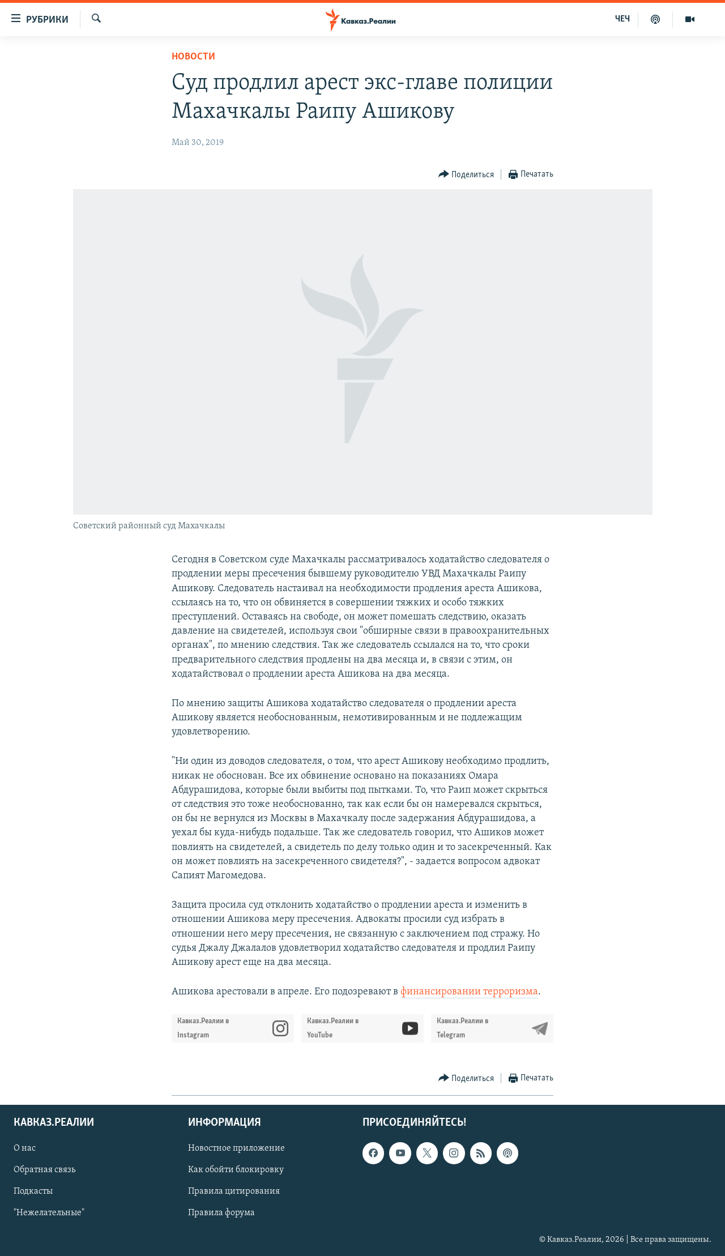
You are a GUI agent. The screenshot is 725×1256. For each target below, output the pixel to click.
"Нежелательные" (49, 1213)
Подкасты (33, 1192)
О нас (25, 1149)
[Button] (466, 174)
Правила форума (221, 1213)
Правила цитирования (234, 1192)
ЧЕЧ (622, 19)
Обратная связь (44, 1170)
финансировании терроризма (469, 991)
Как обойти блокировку (236, 1170)
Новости (193, 57)
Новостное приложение (236, 1149)
